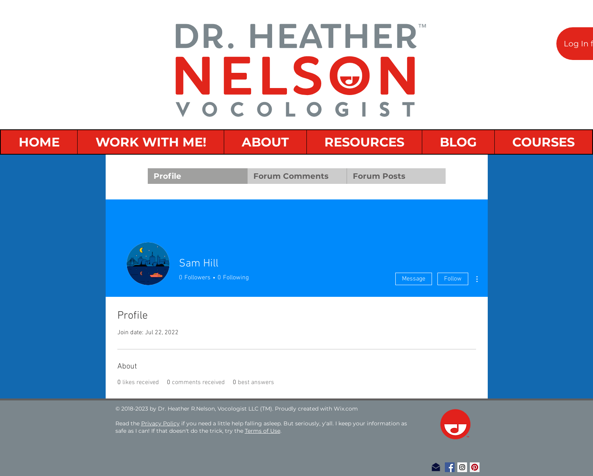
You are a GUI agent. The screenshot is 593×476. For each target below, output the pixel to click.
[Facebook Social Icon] (450, 467)
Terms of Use (262, 430)
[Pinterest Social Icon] (475, 467)
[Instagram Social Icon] (462, 467)
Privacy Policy (160, 423)
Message (413, 279)
